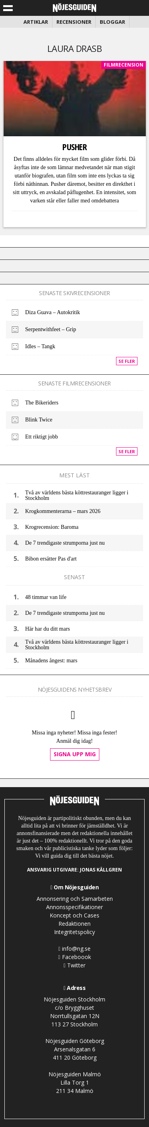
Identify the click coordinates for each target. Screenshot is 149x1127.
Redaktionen (74, 923)
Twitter (74, 965)
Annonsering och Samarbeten (75, 898)
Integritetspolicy (74, 932)
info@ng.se (74, 948)
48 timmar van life (45, 597)
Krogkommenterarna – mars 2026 (62, 511)
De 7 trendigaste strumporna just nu (64, 543)
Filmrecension (123, 64)
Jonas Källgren (101, 869)
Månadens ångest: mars (51, 661)
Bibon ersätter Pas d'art (51, 559)
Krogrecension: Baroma (51, 527)
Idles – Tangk (40, 346)
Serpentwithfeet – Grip (50, 329)
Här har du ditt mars (47, 629)
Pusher (74, 147)
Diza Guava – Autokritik (52, 312)
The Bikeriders (41, 403)
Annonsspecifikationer (74, 907)
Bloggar (112, 21)
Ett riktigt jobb (41, 437)
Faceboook (74, 957)
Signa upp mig (75, 754)
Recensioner (73, 21)
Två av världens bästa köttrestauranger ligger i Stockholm (76, 495)
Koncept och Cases (74, 915)
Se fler (126, 361)
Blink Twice (38, 420)
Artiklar (35, 21)
